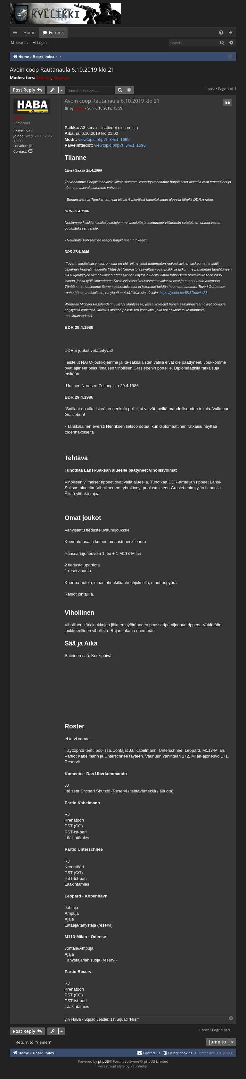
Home (30, 32)
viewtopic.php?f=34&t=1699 (103, 139)
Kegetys (61, 77)
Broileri (43, 77)
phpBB (103, 1061)
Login (42, 42)
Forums (56, 32)
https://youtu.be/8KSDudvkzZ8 (184, 293)
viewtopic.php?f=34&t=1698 (119, 145)
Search (22, 42)
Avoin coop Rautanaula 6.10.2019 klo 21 (62, 69)
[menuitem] (221, 32)
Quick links (16, 33)
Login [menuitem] (232, 33)
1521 (28, 130)
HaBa (18, 117)
